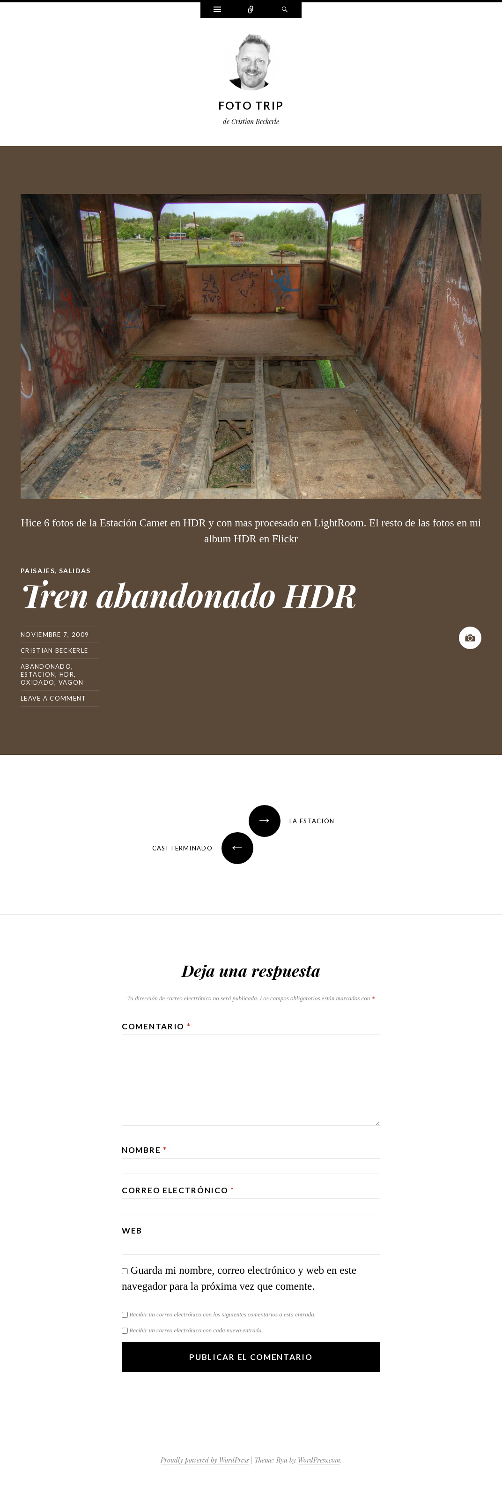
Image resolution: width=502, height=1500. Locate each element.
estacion (38, 674)
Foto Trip (251, 105)
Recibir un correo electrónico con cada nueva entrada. (196, 1330)
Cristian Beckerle (54, 650)
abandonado (46, 666)
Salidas (75, 571)
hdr (66, 674)
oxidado (37, 682)
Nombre (144, 1150)
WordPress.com (319, 1460)
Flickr (285, 539)
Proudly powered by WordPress (205, 1460)
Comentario (156, 1026)
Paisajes (38, 571)
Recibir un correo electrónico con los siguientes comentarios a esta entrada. (222, 1314)
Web (132, 1230)
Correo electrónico (178, 1190)
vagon (71, 682)
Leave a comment (54, 698)
